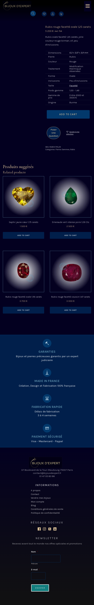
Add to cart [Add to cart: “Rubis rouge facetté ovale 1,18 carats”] (23, 310)
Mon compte (37, 501)
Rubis (72, 149)
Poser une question (53, 132)
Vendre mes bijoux (41, 498)
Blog (33, 505)
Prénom (34, 563)
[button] (75, 132)
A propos (35, 490)
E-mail (35, 569)
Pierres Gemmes (63, 149)
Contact (35, 494)
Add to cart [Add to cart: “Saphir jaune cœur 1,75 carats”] (23, 235)
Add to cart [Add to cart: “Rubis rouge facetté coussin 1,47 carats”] (70, 310)
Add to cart (68, 114)
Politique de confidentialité (45, 513)
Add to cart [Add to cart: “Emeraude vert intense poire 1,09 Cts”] (70, 235)
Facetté (73, 85)
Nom (34, 551)
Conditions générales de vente (47, 509)
